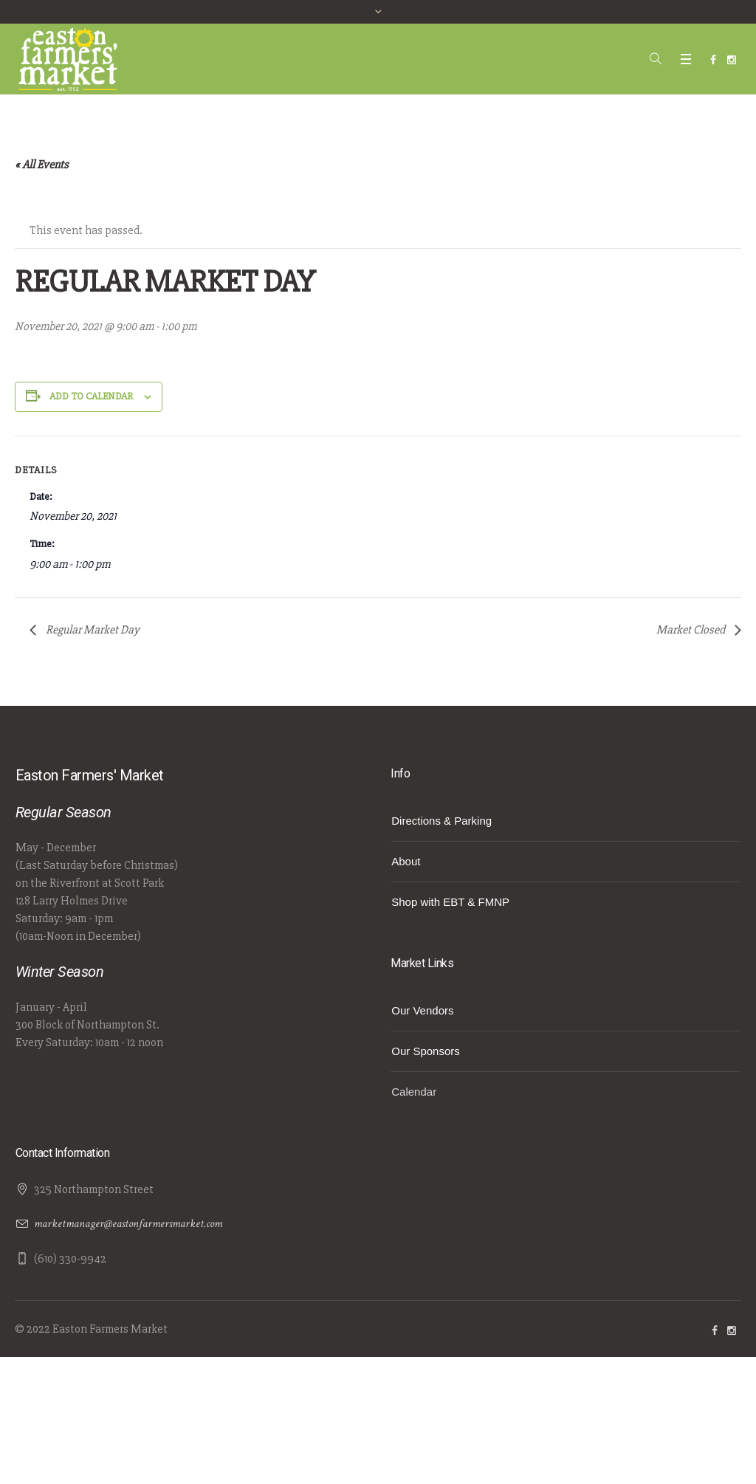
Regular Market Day (92, 629)
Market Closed (691, 629)
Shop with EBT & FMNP (450, 902)
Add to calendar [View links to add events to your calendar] (91, 396)
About (405, 861)
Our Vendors (422, 1010)
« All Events (42, 164)
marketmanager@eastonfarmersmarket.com (128, 1223)
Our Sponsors (425, 1051)
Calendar (413, 1091)
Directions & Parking (441, 820)
